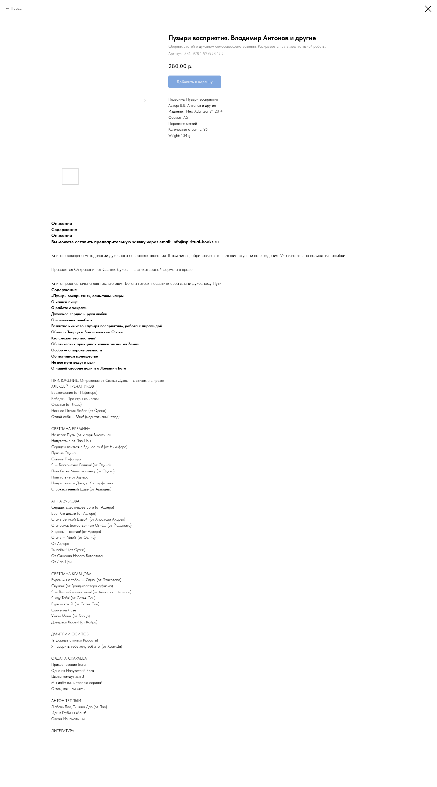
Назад (16, 8)
